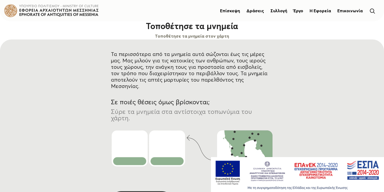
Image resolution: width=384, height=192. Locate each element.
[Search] (372, 10)
